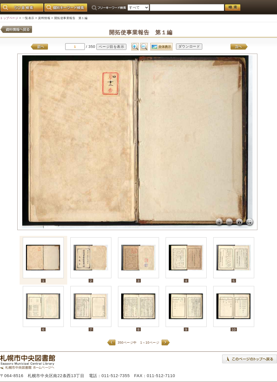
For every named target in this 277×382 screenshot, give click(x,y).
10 (234, 329)
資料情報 (44, 18)
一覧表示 (28, 18)
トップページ (9, 18)
